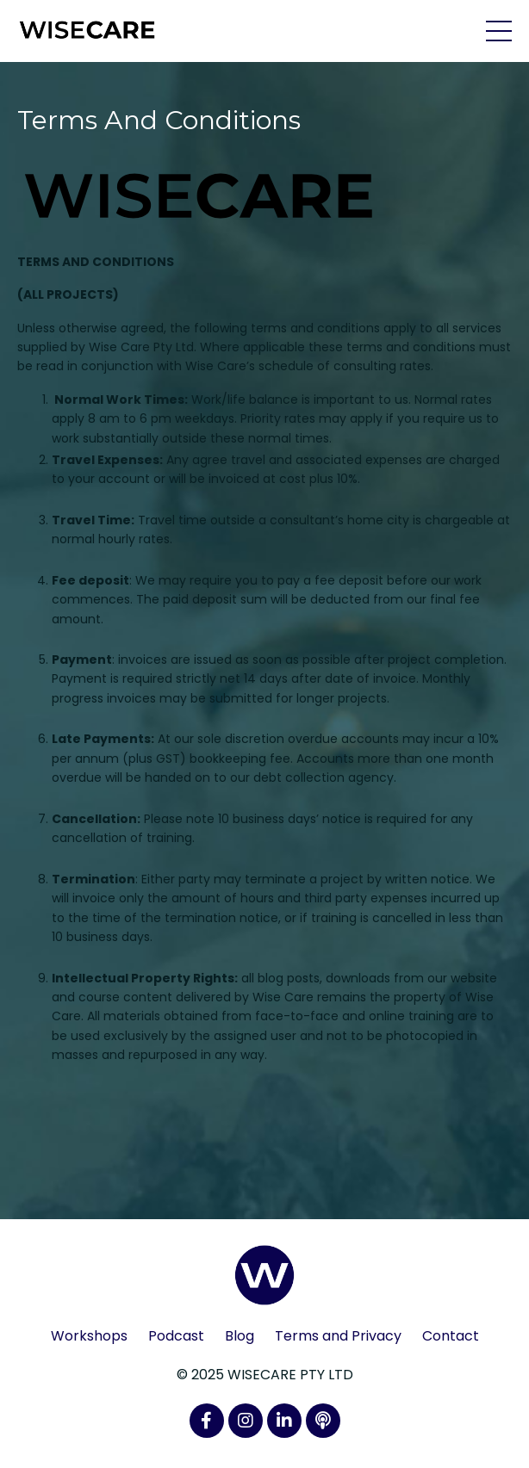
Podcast (176, 1336)
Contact (450, 1336)
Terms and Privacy (338, 1336)
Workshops (89, 1336)
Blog (239, 1336)
